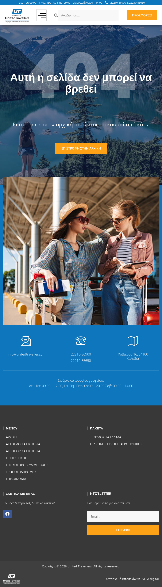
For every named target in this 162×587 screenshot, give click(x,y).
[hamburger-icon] (41, 15)
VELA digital (150, 579)
